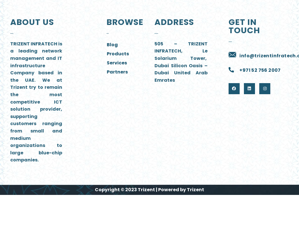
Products (118, 54)
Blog (112, 44)
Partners (117, 72)
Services (117, 63)
